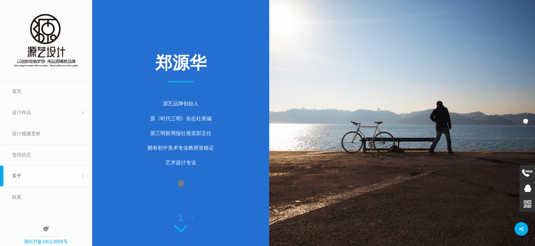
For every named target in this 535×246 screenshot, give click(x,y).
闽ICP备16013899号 (46, 241)
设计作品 (21, 112)
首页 (16, 91)
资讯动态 (21, 155)
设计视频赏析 (26, 133)
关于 (16, 176)
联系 (16, 197)
